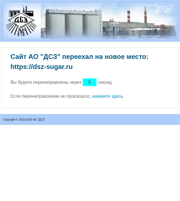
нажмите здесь (107, 96)
